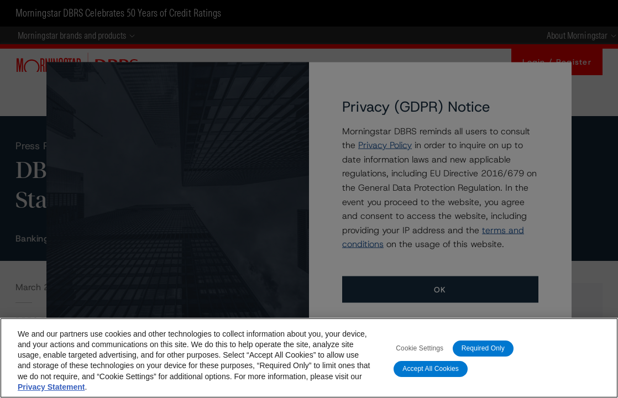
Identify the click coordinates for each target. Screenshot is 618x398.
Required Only (483, 348)
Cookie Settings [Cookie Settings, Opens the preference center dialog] (419, 348)
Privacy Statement (51, 387)
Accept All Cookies (430, 369)
